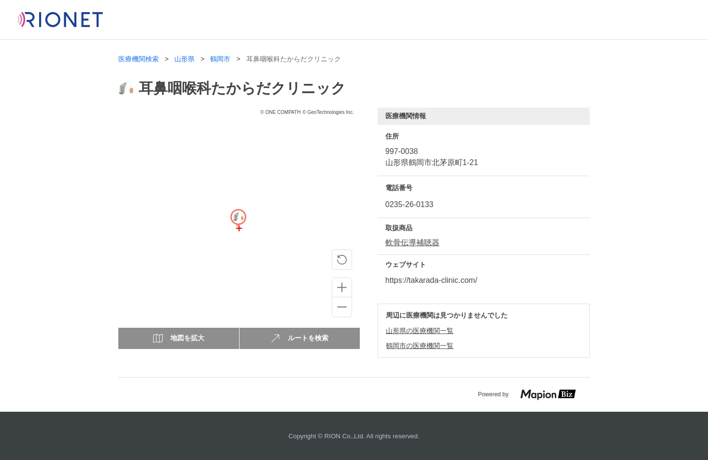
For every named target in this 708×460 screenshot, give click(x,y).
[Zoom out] (342, 307)
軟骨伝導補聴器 (412, 242)
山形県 (184, 59)
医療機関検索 (138, 59)
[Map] (238, 228)
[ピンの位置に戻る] (342, 259)
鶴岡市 (220, 59)
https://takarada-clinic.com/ (431, 280)
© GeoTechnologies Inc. (328, 112)
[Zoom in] (342, 287)
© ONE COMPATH (280, 112)
